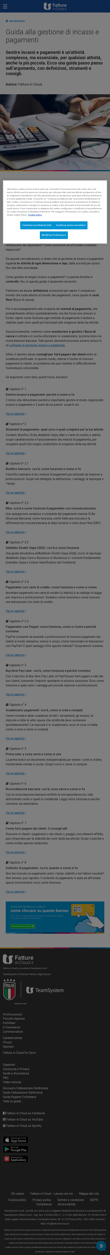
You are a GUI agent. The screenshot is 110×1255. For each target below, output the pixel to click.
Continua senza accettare (71, 225)
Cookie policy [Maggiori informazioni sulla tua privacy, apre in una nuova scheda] (35, 215)
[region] (55, 212)
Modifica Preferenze (54, 235)
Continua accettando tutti (36, 225)
